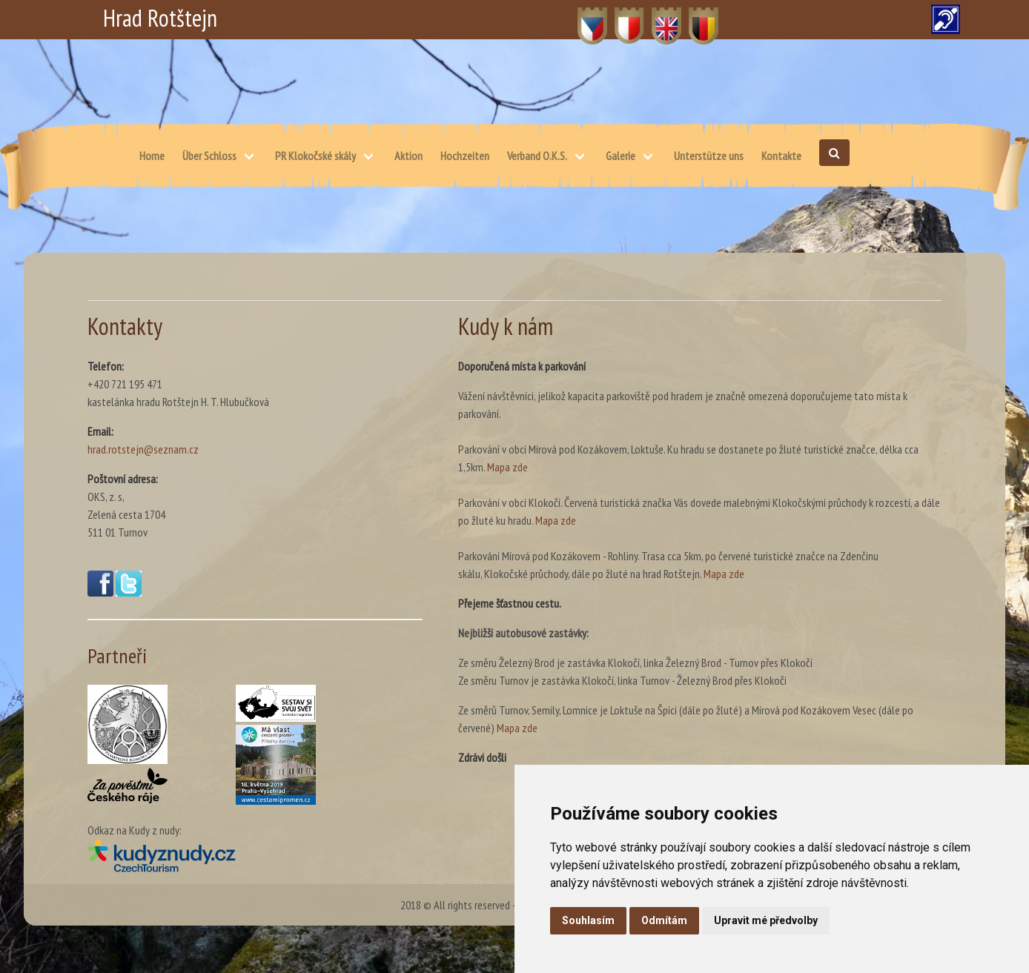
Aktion (408, 155)
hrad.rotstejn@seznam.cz (143, 449)
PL (620, 18)
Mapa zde (507, 466)
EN (658, 18)
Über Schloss (209, 155)
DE (695, 18)
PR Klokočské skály (315, 155)
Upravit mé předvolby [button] (766, 920)
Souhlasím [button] (588, 920)
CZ (584, 18)
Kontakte (781, 155)
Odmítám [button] (664, 920)
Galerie (620, 155)
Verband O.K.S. (537, 155)
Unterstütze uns (709, 155)
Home (152, 155)
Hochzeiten (464, 155)
